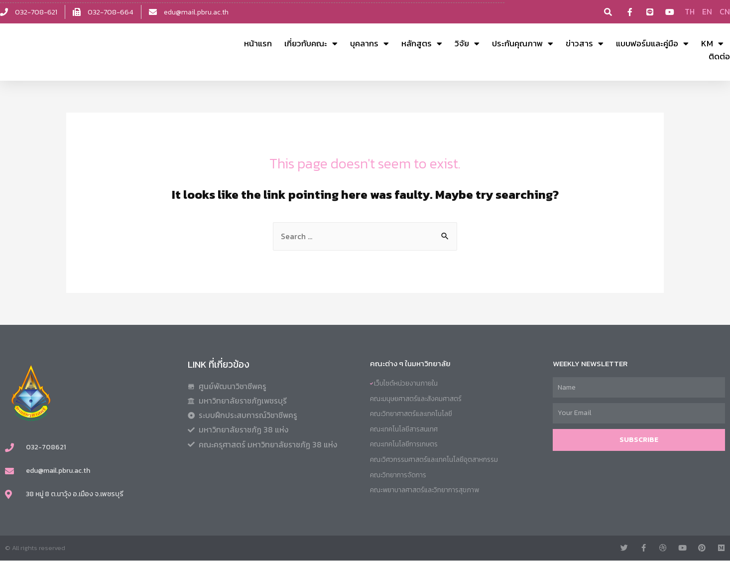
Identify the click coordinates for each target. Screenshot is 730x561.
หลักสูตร (421, 43)
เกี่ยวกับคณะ (311, 43)
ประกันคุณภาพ (522, 43)
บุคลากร (369, 43)
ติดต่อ (719, 56)
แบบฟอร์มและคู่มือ (652, 43)
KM (712, 43)
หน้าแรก (258, 43)
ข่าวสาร (585, 43)
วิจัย (467, 43)
